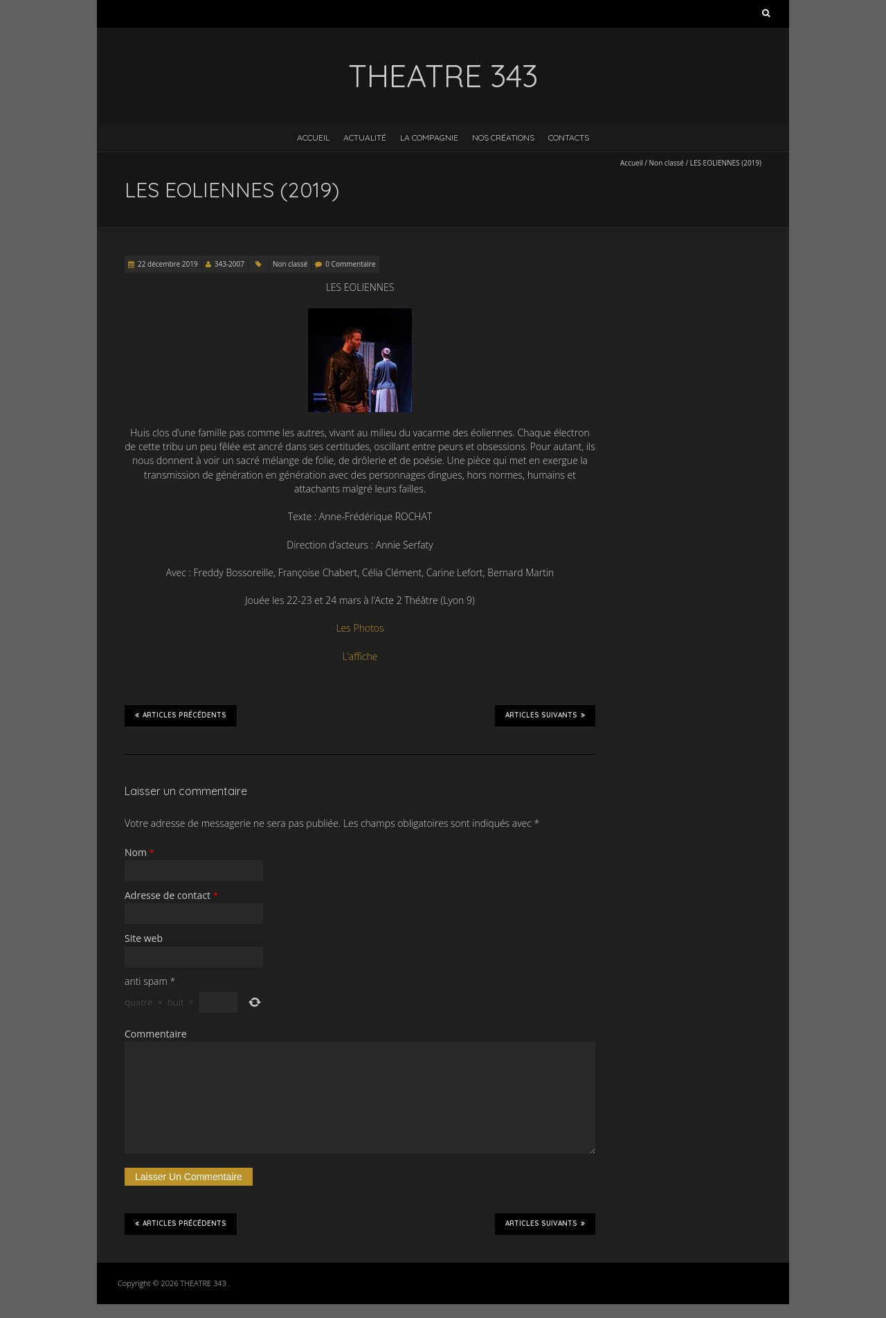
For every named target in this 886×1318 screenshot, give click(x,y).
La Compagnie (429, 137)
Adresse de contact (171, 895)
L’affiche (360, 656)
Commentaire (156, 1033)
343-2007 (229, 264)
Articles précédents (180, 715)
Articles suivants (545, 715)
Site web (144, 938)
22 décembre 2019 (168, 264)
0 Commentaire (350, 264)
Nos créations (503, 137)
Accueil (313, 137)
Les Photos (359, 627)
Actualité (364, 137)
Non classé (666, 163)
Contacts (568, 137)
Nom (139, 852)
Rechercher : (766, 16)
